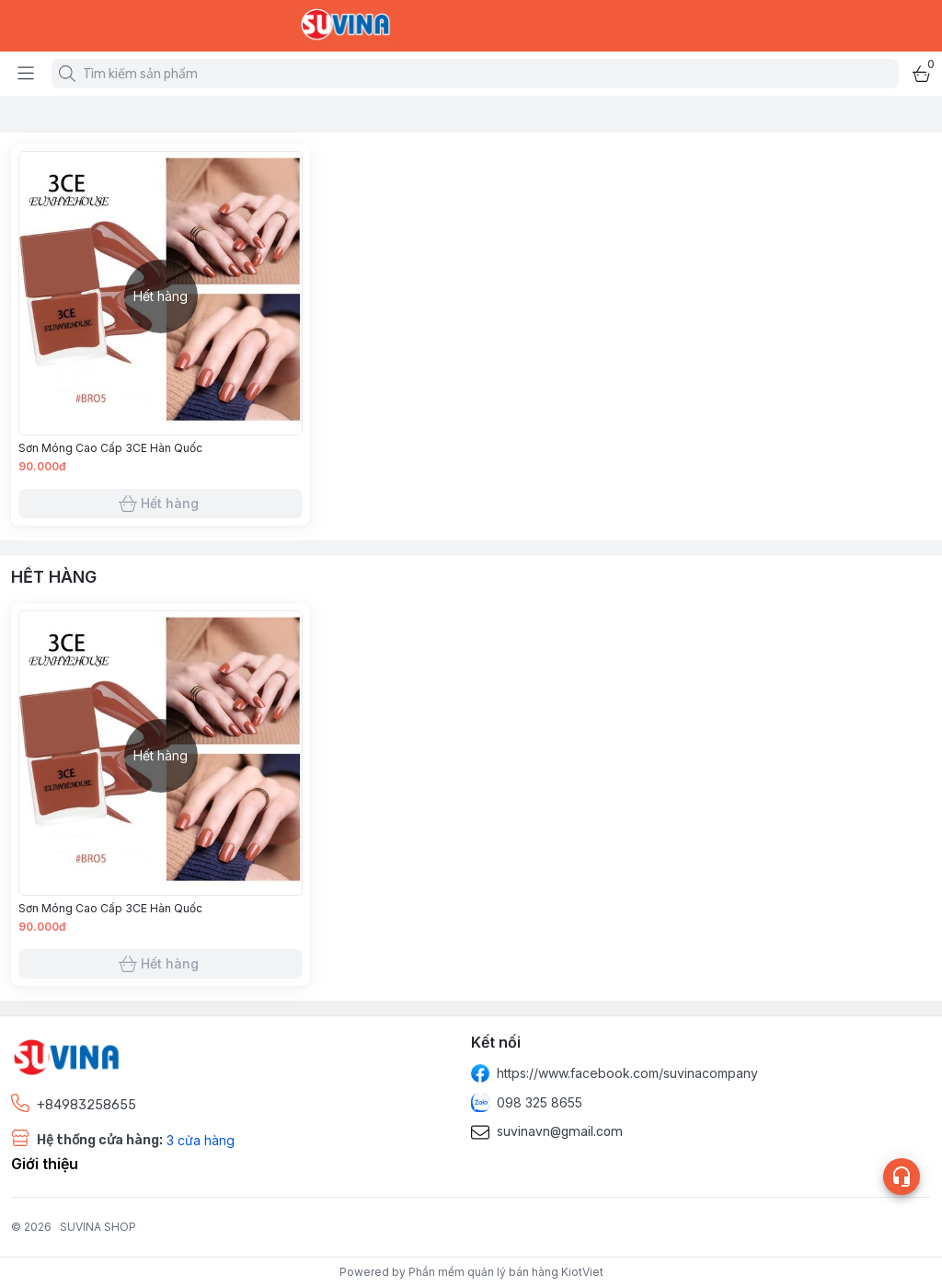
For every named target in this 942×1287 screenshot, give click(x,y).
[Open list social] (901, 1176)
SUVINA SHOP (98, 1227)
